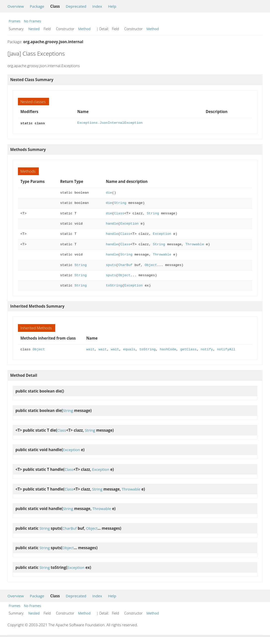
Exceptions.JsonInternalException (110, 123)
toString (114, 285)
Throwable (194, 244)
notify (207, 349)
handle (112, 223)
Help (112, 6)
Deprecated (76, 6)
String (120, 202)
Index (97, 6)
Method (84, 28)
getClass (188, 349)
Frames (14, 21)
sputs (111, 264)
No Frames (32, 21)
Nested (34, 28)
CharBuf (125, 264)
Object (151, 264)
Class (119, 213)
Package (37, 6)
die (109, 192)
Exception (129, 223)
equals (129, 349)
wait (90, 349)
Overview (15, 6)
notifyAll (226, 349)
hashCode (168, 349)
